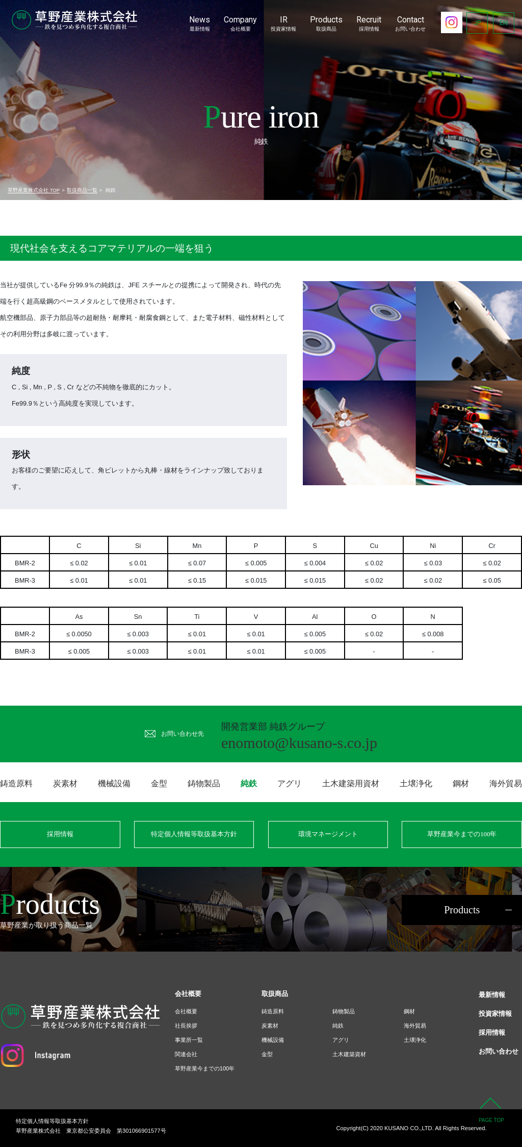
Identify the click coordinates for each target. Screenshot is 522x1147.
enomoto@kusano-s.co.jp (299, 743)
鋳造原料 (16, 783)
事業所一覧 (189, 1040)
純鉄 (338, 1026)
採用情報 (60, 834)
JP (477, 23)
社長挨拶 (186, 1026)
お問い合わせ (498, 1051)
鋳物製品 (204, 783)
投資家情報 (495, 1013)
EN (504, 23)
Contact (410, 24)
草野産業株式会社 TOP (34, 190)
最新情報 (492, 995)
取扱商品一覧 (82, 190)
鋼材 (461, 783)
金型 (159, 783)
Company (240, 24)
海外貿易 (505, 783)
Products (326, 24)
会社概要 (186, 1011)
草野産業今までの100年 (462, 834)
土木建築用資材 (350, 783)
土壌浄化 (416, 783)
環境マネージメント (328, 834)
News (199, 24)
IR (283, 24)
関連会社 (186, 1054)
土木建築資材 (349, 1054)
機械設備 (114, 783)
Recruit (368, 24)
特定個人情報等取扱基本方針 (194, 834)
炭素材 (65, 783)
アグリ (289, 783)
